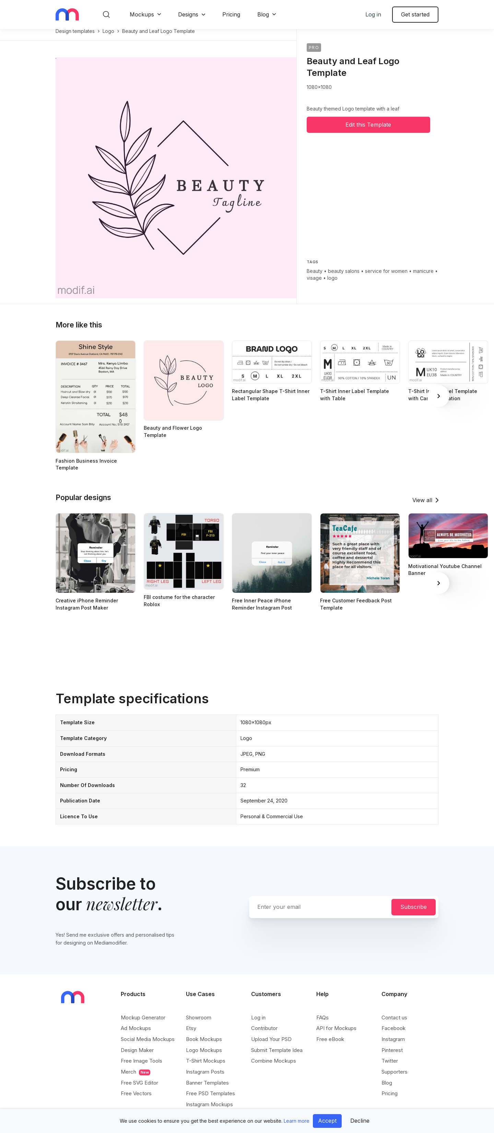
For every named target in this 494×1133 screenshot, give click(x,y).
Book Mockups (204, 1046)
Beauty (314, 278)
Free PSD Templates (210, 1100)
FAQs (322, 1024)
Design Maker (137, 1057)
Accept (327, 1120)
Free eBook (330, 1046)
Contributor (264, 1035)
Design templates (75, 38)
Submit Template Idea (277, 1057)
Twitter (389, 1068)
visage (314, 285)
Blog (263, 14)
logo (108, 38)
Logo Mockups (204, 1057)
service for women (386, 278)
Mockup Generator (143, 1024)
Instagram (393, 1046)
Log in (373, 14)
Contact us (394, 1024)
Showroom (198, 1024)
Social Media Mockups (148, 1046)
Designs (188, 14)
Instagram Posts (205, 1079)
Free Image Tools (141, 1068)
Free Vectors (136, 1100)
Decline (359, 1120)
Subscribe (413, 914)
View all (422, 507)
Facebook (393, 1035)
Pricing (231, 14)
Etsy (191, 1035)
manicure (423, 278)
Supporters (394, 1079)
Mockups (142, 14)
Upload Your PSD (271, 1046)
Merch (135, 1079)
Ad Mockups (136, 1035)
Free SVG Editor (139, 1090)
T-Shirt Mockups (205, 1068)
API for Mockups (336, 1035)
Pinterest (392, 1057)
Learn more (296, 1121)
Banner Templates (207, 1090)
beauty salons (344, 278)
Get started (415, 14)
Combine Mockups (273, 1068)
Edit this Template (368, 131)
